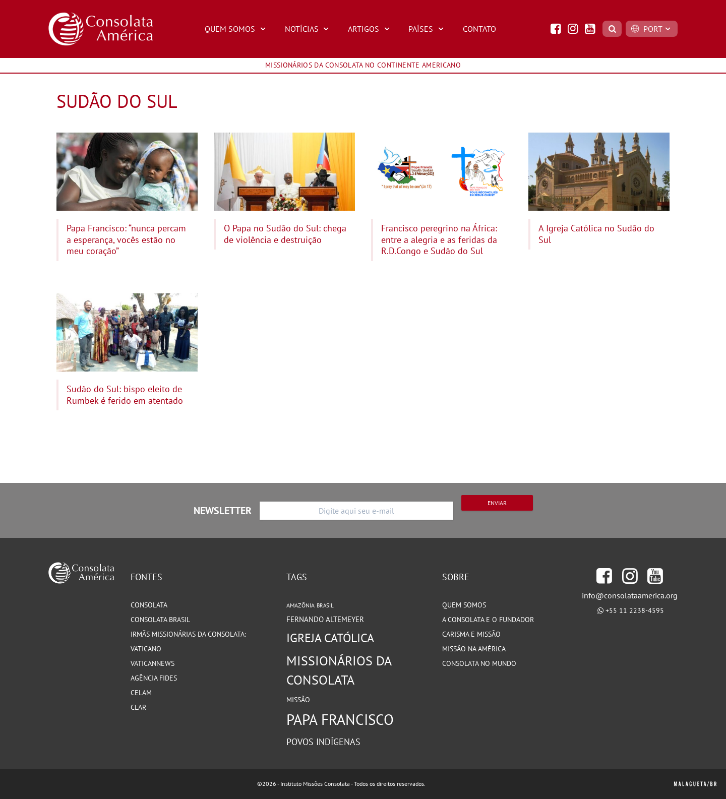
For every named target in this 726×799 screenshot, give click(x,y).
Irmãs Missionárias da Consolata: (188, 634)
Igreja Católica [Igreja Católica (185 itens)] (330, 638)
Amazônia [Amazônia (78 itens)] (300, 605)
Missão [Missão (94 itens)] (298, 699)
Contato (479, 29)
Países (427, 29)
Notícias (308, 29)
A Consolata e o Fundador (488, 619)
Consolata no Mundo (479, 663)
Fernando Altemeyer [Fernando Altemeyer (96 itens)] (325, 619)
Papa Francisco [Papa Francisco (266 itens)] (340, 719)
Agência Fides (154, 678)
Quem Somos (236, 29)
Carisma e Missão (471, 634)
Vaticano (146, 648)
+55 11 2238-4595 (635, 610)
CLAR (138, 707)
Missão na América (474, 648)
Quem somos (464, 604)
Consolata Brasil (160, 619)
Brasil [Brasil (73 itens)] (325, 605)
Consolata (149, 604)
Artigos (370, 29)
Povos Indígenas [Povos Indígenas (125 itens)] (323, 741)
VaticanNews (152, 663)
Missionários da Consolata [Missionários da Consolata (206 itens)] (338, 670)
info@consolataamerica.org (630, 595)
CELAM (141, 692)
